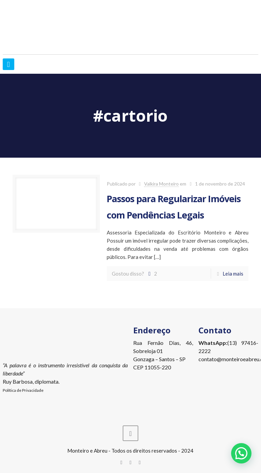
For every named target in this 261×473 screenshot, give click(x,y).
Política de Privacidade (23, 390)
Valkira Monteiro (161, 184)
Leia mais (233, 273)
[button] (241, 453)
